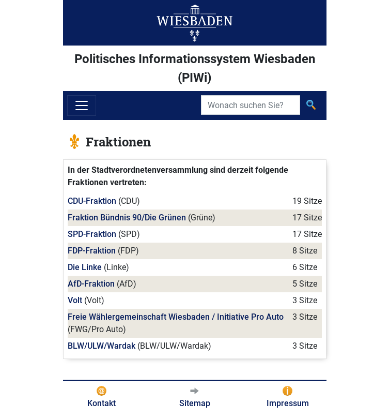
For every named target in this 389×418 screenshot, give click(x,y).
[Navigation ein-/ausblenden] (81, 105)
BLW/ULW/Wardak (101, 346)
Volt (75, 300)
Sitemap (194, 403)
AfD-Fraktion (91, 284)
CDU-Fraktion (92, 201)
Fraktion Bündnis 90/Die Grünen (127, 217)
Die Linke (85, 267)
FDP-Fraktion (92, 251)
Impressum (288, 403)
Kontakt (101, 403)
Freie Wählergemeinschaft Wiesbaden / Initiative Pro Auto (176, 317)
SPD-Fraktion (92, 234)
